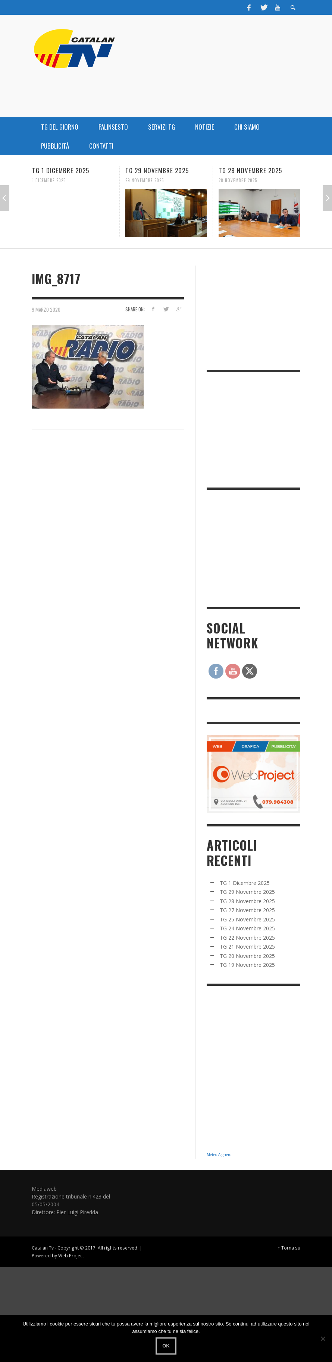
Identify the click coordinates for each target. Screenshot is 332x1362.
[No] (322, 1338)
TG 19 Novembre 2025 (247, 964)
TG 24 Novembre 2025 (247, 928)
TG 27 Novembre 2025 (247, 910)
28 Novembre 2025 (238, 180)
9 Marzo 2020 (46, 309)
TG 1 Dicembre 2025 (60, 170)
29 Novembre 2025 (144, 180)
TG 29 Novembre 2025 (157, 170)
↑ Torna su (289, 1248)
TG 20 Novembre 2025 (247, 955)
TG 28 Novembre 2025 (250, 170)
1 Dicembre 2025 (49, 180)
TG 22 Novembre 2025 (247, 937)
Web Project (71, 1255)
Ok (166, 1346)
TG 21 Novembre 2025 (247, 946)
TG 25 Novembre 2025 (247, 919)
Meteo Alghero (219, 1154)
